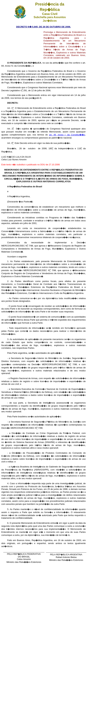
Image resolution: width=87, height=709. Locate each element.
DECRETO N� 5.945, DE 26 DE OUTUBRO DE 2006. (43, 26)
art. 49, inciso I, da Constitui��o (67, 134)
